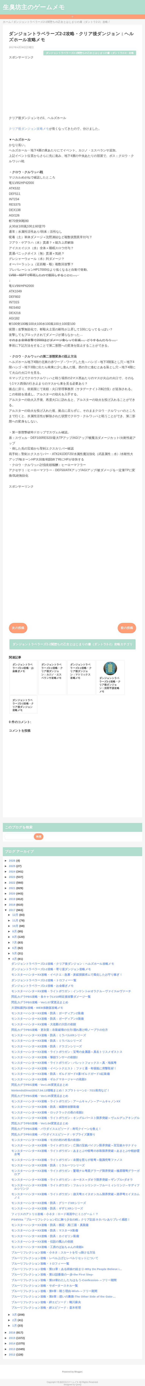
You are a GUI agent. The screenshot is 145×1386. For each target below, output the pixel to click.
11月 (15, 920)
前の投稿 (127, 627)
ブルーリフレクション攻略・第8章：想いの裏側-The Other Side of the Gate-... (63, 1296)
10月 (15, 925)
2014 (12, 1343)
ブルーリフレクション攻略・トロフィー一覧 (40, 1263)
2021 (12, 888)
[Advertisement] (72, 86)
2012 (12, 1354)
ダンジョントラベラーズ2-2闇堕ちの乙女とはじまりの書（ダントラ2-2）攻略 (90, 53)
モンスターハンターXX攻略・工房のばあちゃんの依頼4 (47, 1247)
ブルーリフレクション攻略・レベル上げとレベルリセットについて (54, 1258)
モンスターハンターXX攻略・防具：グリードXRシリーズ (48, 1203)
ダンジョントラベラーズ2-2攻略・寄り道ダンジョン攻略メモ (51, 969)
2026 (12, 860)
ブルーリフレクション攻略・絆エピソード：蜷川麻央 (46, 1302)
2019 (12, 899)
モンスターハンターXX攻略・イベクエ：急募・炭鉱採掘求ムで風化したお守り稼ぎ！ (66, 974)
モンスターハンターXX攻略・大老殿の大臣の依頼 (43, 1024)
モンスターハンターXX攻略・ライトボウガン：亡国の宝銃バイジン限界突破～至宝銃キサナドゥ (74, 1145)
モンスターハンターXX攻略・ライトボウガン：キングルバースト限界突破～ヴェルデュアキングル (75, 1117)
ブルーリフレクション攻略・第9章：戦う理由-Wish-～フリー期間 (54, 1291)
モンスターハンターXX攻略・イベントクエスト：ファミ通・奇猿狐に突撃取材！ (63, 1068)
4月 (15, 958)
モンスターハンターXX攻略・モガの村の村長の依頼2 (45, 1139)
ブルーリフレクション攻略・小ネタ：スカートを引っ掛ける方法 (53, 1252)
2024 (12, 871)
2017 (12, 910)
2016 (12, 1332)
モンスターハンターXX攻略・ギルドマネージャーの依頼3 (48, 1079)
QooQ (78, 1384)
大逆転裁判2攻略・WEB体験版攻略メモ (37, 1007)
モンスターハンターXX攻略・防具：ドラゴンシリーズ (46, 1046)
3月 (15, 1314)
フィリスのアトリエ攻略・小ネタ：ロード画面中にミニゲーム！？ (54, 1214)
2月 (15, 1320)
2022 (12, 882)
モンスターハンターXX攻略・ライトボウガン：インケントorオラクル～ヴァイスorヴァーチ (71, 991)
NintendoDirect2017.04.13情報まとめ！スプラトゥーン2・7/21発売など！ (60, 1090)
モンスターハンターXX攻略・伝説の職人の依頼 (42, 1241)
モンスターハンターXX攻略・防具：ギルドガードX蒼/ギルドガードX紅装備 (60, 1073)
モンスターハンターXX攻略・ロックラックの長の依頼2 (47, 1112)
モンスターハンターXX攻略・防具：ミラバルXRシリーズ (48, 1035)
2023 (12, 877)
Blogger (78, 1372)
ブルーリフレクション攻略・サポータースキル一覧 (44, 1285)
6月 (15, 947)
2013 (12, 1349)
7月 (15, 942)
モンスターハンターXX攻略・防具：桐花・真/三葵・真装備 (49, 1225)
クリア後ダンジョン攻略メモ (29, 128)
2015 (12, 1338)
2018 (12, 904)
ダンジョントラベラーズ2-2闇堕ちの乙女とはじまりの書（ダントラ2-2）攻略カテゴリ (72, 644)
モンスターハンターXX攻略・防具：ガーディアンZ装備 (47, 1013)
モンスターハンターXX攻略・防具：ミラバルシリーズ (46, 1040)
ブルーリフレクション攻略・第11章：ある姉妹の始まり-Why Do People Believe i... (66, 1269)
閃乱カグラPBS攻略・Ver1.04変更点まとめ (39, 1123)
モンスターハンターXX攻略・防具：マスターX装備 (44, 1230)
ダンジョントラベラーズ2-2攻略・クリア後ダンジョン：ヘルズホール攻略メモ (62, 963)
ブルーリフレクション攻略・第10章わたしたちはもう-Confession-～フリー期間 (63, 1280)
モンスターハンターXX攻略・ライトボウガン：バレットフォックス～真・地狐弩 (63, 1062)
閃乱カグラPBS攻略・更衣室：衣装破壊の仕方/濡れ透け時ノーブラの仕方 (59, 1029)
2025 (12, 866)
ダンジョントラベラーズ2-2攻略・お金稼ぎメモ (42, 985)
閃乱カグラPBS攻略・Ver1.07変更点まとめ (39, 1002)
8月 (15, 936)
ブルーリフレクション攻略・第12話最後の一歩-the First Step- (52, 1274)
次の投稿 (18, 627)
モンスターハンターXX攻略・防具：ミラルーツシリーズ (48, 1165)
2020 (12, 893)
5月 (15, 953)
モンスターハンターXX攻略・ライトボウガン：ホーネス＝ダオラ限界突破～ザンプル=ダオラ (72, 1179)
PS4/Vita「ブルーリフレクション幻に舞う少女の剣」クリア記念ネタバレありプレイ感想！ (70, 1219)
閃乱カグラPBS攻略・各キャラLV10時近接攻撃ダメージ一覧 (51, 996)
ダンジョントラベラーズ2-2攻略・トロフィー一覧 (43, 980)
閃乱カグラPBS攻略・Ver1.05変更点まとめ (39, 1095)
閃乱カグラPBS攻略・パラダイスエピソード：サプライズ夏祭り (53, 1134)
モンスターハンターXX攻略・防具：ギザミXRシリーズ (47, 1208)
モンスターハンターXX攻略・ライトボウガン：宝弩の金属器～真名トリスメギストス (66, 1051)
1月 (15, 1325)
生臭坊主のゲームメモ (34, 7)
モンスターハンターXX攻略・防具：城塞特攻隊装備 (45, 1106)
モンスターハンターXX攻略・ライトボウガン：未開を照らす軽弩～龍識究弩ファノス (66, 1159)
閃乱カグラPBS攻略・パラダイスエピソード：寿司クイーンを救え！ (56, 1128)
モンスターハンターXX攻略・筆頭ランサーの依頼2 (44, 1057)
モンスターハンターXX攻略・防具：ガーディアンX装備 (47, 1018)
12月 (15, 914)
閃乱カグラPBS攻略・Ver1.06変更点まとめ (39, 1084)
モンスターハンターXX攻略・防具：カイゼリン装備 (45, 1236)
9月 (15, 931)
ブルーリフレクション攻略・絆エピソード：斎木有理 (46, 1307)
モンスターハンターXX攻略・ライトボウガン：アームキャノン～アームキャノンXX (65, 1101)
